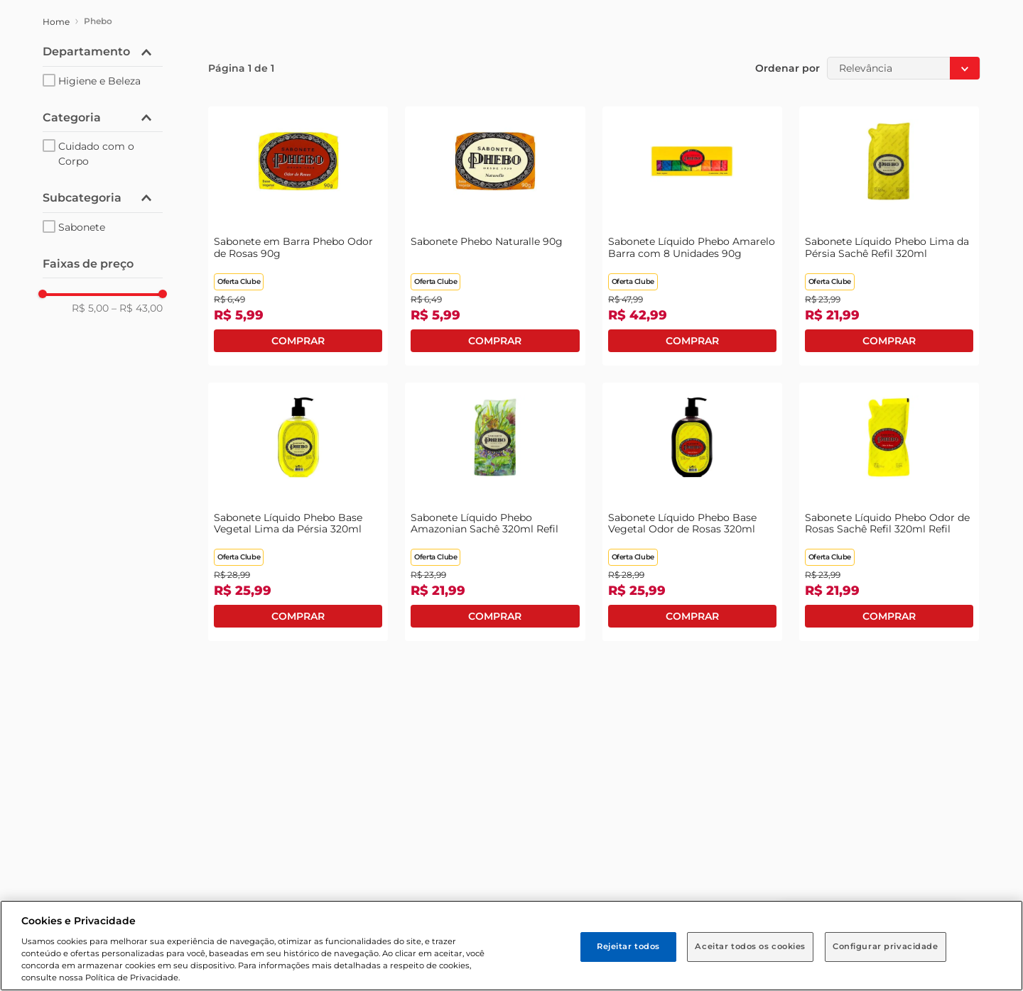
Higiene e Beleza (99, 81)
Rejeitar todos (628, 946)
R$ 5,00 (90, 308)
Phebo (98, 21)
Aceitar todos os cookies (750, 946)
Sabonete (81, 227)
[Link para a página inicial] (56, 22)
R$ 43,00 (137, 308)
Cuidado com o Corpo (96, 154)
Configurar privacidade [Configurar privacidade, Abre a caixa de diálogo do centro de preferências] (885, 946)
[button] (103, 51)
